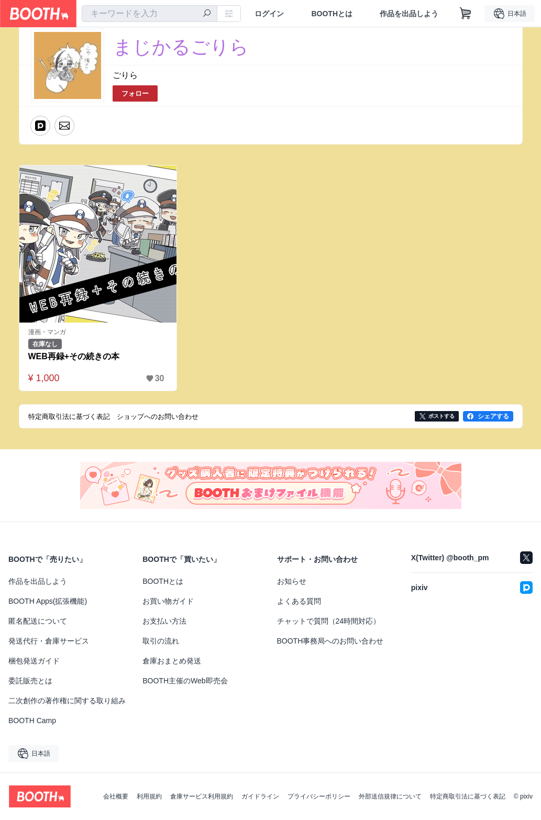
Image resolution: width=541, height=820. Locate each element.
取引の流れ (160, 641)
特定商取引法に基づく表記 (467, 796)
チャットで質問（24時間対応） (329, 621)
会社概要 (115, 796)
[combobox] (149, 13)
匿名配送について (37, 621)
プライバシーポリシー (319, 796)
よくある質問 (299, 601)
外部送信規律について (390, 796)
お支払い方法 (164, 621)
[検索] (207, 14)
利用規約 (149, 796)
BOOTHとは (331, 13)
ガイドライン (260, 796)
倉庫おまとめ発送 (171, 661)
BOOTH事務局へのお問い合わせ (330, 641)
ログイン (269, 13)
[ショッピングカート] (465, 13)
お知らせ (291, 581)
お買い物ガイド (168, 601)
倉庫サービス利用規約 (201, 796)
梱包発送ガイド (34, 661)
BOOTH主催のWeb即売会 (184, 681)
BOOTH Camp (32, 720)
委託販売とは (30, 681)
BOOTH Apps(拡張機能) (47, 601)
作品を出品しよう (409, 13)
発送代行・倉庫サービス (48, 641)
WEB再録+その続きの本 (74, 356)
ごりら (125, 75)
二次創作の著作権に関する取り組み (67, 700)
